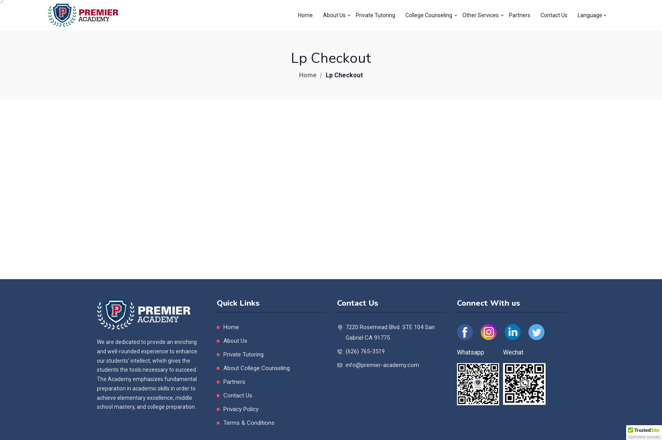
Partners (519, 15)
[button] (644, 432)
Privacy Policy (241, 409)
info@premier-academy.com (382, 365)
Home (305, 15)
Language (590, 15)
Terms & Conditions (249, 422)
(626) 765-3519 (365, 351)
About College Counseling (256, 368)
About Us (334, 15)
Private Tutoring (375, 15)
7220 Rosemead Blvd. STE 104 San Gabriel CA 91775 (390, 332)
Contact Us (554, 15)
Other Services (480, 15)
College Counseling (428, 15)
